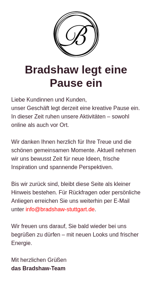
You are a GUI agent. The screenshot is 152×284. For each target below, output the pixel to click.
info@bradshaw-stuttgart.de (60, 209)
